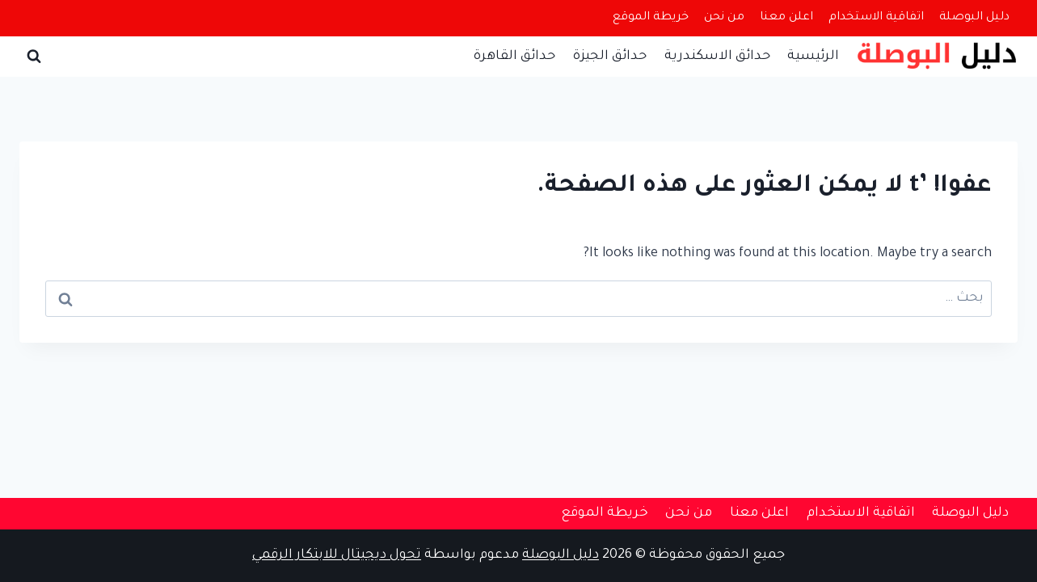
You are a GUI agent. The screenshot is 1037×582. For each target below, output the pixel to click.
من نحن (724, 17)
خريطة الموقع (651, 17)
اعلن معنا (786, 17)
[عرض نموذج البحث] (33, 56)
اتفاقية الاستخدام (876, 17)
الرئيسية (813, 56)
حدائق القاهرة (514, 56)
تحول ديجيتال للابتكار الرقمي (336, 555)
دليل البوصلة (974, 17)
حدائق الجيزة (610, 56)
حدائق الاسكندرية (717, 56)
